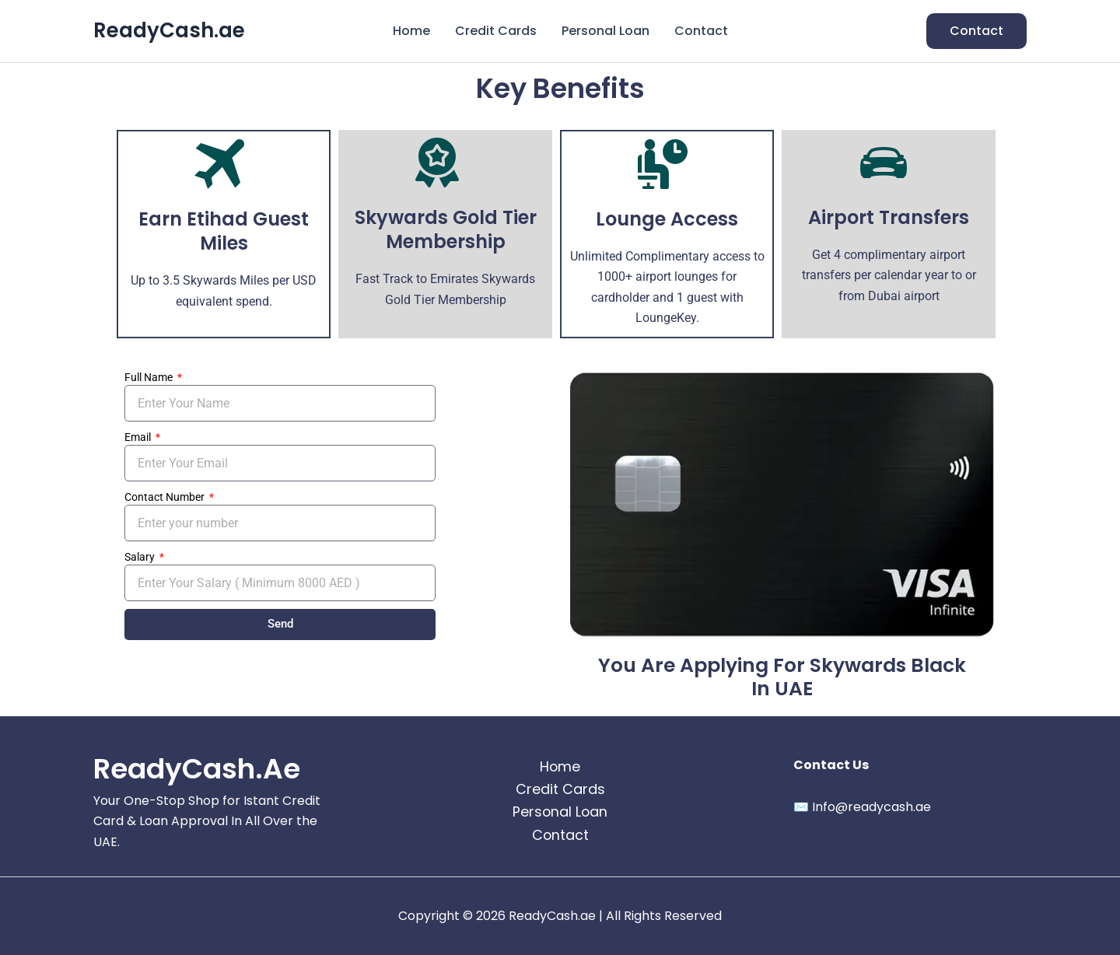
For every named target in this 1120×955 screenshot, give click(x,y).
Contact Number (165, 497)
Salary (140, 557)
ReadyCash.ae (169, 30)
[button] (976, 31)
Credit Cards (496, 31)
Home (411, 31)
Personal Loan (605, 31)
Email (138, 437)
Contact (701, 31)
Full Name (149, 377)
